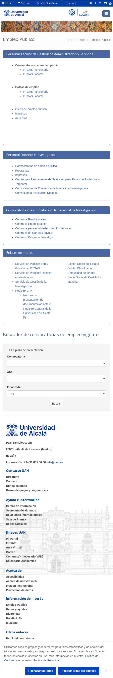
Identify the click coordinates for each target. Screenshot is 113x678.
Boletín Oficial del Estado (83, 263)
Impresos (21, 113)
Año (9, 372)
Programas (22, 170)
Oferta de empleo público (31, 109)
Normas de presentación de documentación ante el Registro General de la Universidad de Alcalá (37, 304)
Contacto (12, 481)
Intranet (11, 543)
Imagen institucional (19, 585)
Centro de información (21, 506)
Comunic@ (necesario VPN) (24, 556)
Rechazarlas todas (40, 670)
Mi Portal (12, 538)
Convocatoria (16, 356)
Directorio (12, 476)
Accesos (24, 3)
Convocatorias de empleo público (36, 166)
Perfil (6, 3)
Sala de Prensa (16, 519)
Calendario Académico (21, 560)
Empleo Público (16, 604)
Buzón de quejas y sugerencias (27, 490)
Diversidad (13, 613)
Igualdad (12, 622)
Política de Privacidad (46, 660)
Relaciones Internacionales (24, 514)
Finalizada (14, 387)
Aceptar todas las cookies (78, 670)
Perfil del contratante (20, 638)
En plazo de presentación (27, 350)
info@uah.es (55, 462)
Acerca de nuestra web (21, 581)
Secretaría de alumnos (21, 510)
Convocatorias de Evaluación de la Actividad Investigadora (51, 188)
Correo (10, 552)
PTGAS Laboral (33, 74)
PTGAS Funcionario (35, 69)
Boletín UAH (14, 618)
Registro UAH (24, 290)
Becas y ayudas (16, 609)
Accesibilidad (15, 576)
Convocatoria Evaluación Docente (36, 192)
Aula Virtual (14, 547)
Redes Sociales (16, 523)
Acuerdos (21, 118)
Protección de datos (19, 590)
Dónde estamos (16, 485)
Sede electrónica (47, 3)
